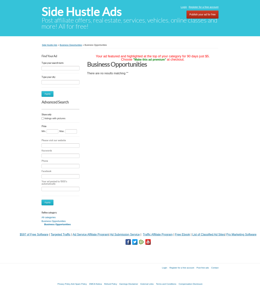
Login (184, 7)
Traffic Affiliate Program (158, 234)
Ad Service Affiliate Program (91, 234)
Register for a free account (203, 7)
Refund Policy (110, 284)
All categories (49, 217)
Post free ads (202, 267)
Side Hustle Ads (82, 11)
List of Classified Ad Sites (208, 234)
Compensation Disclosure (190, 284)
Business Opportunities (54, 221)
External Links (147, 284)
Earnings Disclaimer (129, 284)
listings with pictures (55, 118)
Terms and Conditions (166, 284)
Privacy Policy (63, 284)
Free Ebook (182, 234)
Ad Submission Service (125, 234)
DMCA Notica (95, 284)
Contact (214, 267)
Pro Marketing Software (241, 234)
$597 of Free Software (34, 234)
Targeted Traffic (61, 234)
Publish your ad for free (202, 14)
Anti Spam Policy (79, 284)
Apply (47, 93)
